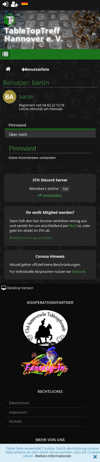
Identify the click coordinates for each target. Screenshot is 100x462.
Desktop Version (17, 287)
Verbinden (50, 195)
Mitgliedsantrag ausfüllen (31, 237)
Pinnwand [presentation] (17, 125)
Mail (73, 225)
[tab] (50, 124)
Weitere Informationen (53, 455)
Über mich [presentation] (18, 134)
